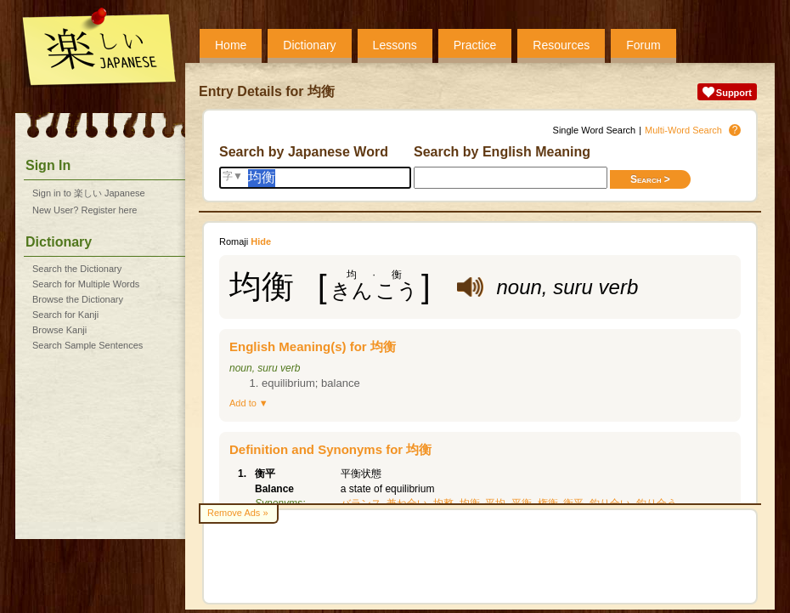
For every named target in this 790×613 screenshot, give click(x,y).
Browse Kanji (59, 330)
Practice (475, 45)
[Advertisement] (480, 556)
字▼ (233, 176)
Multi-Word (683, 130)
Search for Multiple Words (85, 284)
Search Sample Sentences (87, 345)
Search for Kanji (65, 314)
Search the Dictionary (76, 269)
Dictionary (309, 45)
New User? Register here (85, 210)
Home (230, 45)
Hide (261, 241)
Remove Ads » (237, 513)
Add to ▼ (248, 403)
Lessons (395, 45)
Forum (643, 45)
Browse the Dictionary (77, 299)
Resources (561, 45)
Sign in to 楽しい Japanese (88, 193)
